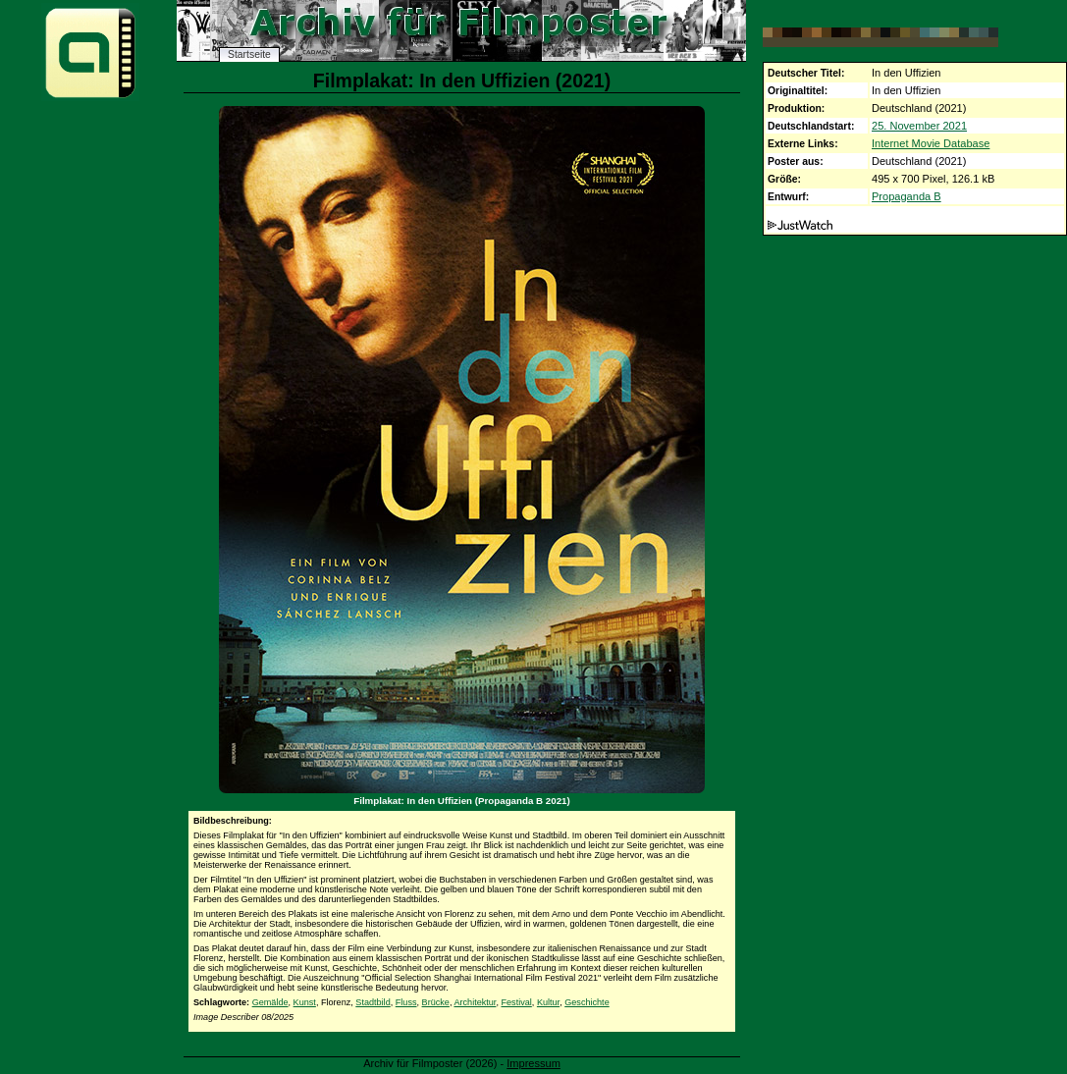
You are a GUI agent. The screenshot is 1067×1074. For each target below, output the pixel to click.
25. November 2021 (919, 126)
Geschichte (587, 1002)
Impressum (533, 1063)
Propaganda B (906, 196)
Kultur (548, 1002)
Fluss (406, 1002)
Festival (516, 1002)
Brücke (436, 1002)
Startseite (249, 54)
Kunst (304, 1002)
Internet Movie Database (930, 143)
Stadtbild (372, 1002)
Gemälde (270, 1002)
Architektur (474, 1002)
